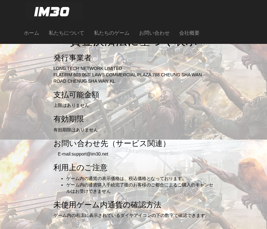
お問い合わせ (154, 33)
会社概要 (189, 33)
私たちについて (66, 33)
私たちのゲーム (112, 33)
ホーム (31, 33)
